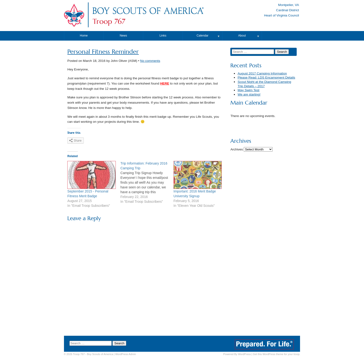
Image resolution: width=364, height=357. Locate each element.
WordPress (244, 354)
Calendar (203, 35)
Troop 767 (109, 21)
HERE (164, 83)
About (242, 35)
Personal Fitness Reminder (103, 52)
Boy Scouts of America (100, 354)
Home (84, 35)
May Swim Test (248, 90)
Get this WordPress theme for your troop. (276, 354)
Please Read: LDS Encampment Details (266, 77)
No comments (150, 61)
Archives (236, 149)
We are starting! (248, 94)
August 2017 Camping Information (262, 73)
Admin (125, 354)
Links (162, 35)
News (123, 35)
